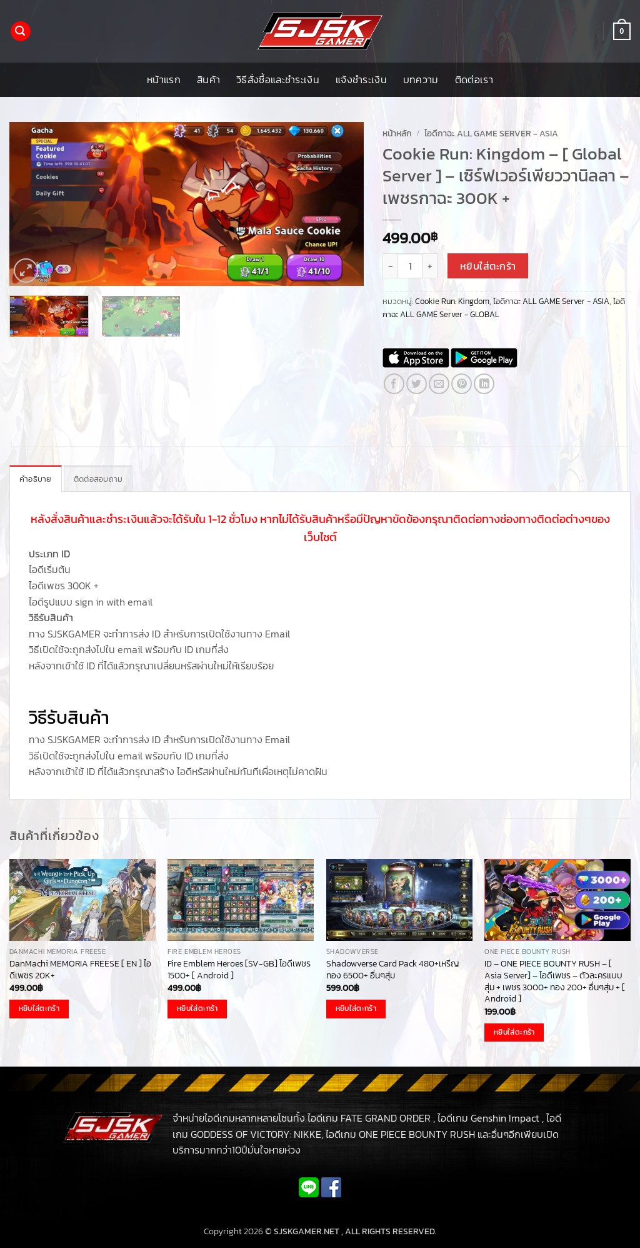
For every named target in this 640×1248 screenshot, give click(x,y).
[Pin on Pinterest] (461, 383)
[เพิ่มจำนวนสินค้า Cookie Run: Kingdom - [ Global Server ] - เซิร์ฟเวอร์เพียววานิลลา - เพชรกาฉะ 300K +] (430, 265)
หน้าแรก (164, 79)
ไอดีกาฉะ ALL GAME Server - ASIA (491, 133)
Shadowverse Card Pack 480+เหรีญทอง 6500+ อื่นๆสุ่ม (392, 969)
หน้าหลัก (397, 133)
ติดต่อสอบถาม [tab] (98, 479)
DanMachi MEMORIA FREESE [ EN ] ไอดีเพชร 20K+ (80, 969)
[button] (21, 31)
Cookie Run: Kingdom (452, 301)
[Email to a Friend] (439, 383)
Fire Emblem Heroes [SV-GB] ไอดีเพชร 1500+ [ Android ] (239, 969)
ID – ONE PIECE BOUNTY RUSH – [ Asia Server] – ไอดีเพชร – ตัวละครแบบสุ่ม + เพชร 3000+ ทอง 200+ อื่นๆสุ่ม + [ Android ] (554, 981)
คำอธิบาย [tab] (35, 479)
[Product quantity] (410, 265)
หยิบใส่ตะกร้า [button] (39, 1008)
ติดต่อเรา (474, 79)
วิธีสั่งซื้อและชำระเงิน (277, 79)
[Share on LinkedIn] (484, 383)
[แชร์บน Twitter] (416, 383)
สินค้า (208, 79)
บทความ (421, 79)
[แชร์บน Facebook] (394, 383)
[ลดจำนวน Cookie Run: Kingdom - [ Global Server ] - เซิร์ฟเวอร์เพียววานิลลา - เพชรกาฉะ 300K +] (390, 265)
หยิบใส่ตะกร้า (488, 266)
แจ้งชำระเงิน (361, 79)
